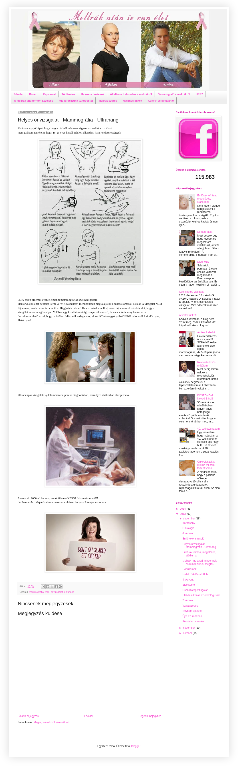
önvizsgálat (57, 592)
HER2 (199, 94)
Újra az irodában (192, 616)
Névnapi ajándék (192, 610)
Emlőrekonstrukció (193, 538)
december (189, 518)
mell (47, 592)
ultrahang (69, 592)
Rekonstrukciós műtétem (206, 364)
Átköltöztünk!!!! (188, 315)
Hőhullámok (189, 569)
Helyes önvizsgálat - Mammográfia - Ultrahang (199, 545)
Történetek (68, 94)
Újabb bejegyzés (29, 716)
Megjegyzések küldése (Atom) (51, 722)
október (188, 633)
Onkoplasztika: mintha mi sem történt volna (206, 465)
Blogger (135, 746)
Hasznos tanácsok (92, 94)
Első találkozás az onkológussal (201, 595)
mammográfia (36, 592)
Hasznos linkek (132, 100)
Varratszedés (190, 605)
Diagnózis (203, 261)
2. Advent (188, 600)
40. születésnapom (208, 428)
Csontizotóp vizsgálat (191, 291)
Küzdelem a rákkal (193, 621)
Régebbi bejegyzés (150, 716)
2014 (183, 508)
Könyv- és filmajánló (161, 100)
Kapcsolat (49, 94)
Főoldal (18, 94)
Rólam (33, 94)
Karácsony (188, 523)
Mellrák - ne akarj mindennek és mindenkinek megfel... (199, 562)
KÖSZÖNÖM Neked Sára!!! (205, 397)
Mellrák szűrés (108, 100)
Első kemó (188, 584)
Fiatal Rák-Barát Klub (195, 574)
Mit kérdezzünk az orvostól (76, 100)
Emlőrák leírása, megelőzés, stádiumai (207, 199)
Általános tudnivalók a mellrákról (131, 94)
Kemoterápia (204, 231)
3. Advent (188, 579)
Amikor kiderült (206, 332)
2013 (183, 513)
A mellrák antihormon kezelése (33, 100)
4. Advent (188, 533)
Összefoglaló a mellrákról (174, 94)
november (189, 627)
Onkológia (188, 528)
